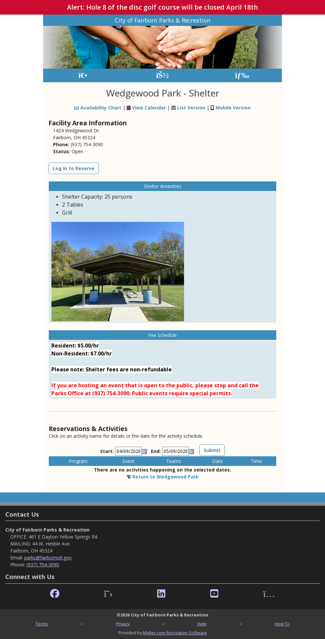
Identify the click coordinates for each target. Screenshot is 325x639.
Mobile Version (233, 107)
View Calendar (149, 107)
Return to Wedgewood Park (165, 477)
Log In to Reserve (74, 168)
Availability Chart (97, 107)
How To (282, 624)
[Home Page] (82, 75)
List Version (191, 107)
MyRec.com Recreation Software (175, 633)
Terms (41, 624)
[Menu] (242, 75)
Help (202, 624)
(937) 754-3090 (43, 564)
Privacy (123, 624)
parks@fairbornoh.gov (48, 557)
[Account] (162, 75)
